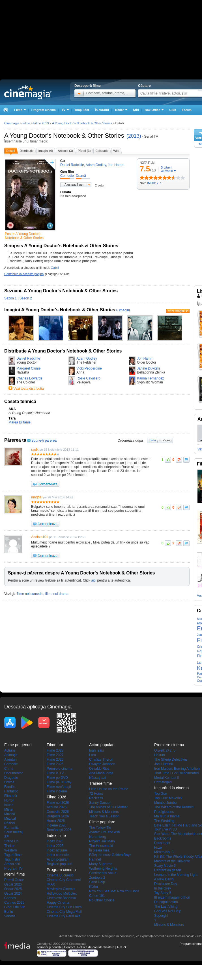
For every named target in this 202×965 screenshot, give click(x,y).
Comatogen (163, 782)
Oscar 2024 (13, 893)
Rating (166, 440)
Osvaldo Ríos (99, 769)
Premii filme (14, 874)
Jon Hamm (145, 358)
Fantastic (11, 791)
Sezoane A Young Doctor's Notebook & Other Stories (61, 290)
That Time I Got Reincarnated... (177, 773)
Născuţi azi (97, 778)
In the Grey (162, 888)
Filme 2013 (41, 123)
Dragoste (11, 778)
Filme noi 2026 (58, 803)
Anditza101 (39, 537)
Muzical (10, 819)
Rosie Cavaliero (88, 378)
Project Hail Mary (102, 841)
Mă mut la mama (166, 816)
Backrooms (162, 838)
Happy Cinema (58, 903)
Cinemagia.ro (27, 92)
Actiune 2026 (56, 807)
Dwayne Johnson (102, 764)
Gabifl (55, 267)
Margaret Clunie (28, 368)
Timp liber (81, 110)
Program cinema (43, 110)
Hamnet (95, 859)
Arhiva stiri (12, 864)
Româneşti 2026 (59, 830)
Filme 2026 (55, 759)
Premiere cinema (59, 769)
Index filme (56, 835)
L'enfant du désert (167, 870)
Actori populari (57, 859)
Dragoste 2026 (58, 816)
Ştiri (136, 110)
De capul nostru (166, 902)
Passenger (162, 843)
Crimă (8, 769)
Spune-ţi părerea (44, 440)
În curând (102, 110)
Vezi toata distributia (28, 389)
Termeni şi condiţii (49, 947)
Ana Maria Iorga (101, 773)
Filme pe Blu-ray (59, 782)
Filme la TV (55, 773)
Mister (9, 809)
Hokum (159, 755)
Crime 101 (97, 896)
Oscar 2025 (13, 889)
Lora (92, 755)
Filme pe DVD (57, 778)
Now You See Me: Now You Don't (114, 891)
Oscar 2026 (13, 884)
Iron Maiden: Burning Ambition (177, 769)
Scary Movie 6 (165, 866)
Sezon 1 (10, 298)
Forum (187, 110)
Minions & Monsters (104, 812)
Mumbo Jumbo (165, 803)
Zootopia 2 (97, 878)
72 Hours (96, 794)
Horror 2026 (56, 821)
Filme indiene (57, 791)
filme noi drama (56, 594)
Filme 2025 (55, 764)
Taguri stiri (12, 859)
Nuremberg (97, 837)
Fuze (158, 847)
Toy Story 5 (162, 893)
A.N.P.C (122, 947)
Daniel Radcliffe (28, 358)
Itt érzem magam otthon (172, 897)
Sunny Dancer (100, 803)
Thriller (9, 846)
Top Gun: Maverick (168, 798)
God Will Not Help (167, 911)
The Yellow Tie (100, 828)
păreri (166, 167)
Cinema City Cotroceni (64, 880)
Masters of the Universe (172, 861)
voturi (167, 171)
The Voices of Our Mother (108, 807)
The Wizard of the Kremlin (174, 807)
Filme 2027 (55, 755)
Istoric (8, 805)
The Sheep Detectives (171, 759)
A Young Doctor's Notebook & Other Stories (64, 135)
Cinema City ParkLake (63, 916)
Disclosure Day (165, 884)
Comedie (11, 764)
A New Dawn (164, 879)
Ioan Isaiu (96, 750)
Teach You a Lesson (104, 816)
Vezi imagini (176, 310)
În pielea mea (99, 850)
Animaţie (11, 755)
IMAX (51, 884)
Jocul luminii (163, 764)
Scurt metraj (13, 832)
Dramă (9, 782)
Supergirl (161, 916)
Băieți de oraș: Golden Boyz (110, 855)
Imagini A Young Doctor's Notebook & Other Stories (59, 309)
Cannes (10, 898)
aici (93, 580)
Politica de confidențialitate (95, 947)
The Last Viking (166, 907)
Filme (26, 123)
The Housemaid (101, 846)
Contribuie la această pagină (24, 274)
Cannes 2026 (14, 903)
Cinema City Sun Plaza (64, 907)
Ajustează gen (74, 184)
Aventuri (10, 759)
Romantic (11, 828)
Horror (9, 800)
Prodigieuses (164, 812)
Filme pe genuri (18, 744)
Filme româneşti (59, 787)
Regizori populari (59, 864)
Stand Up (11, 841)
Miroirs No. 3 (163, 852)
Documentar (13, 773)
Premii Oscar (14, 880)
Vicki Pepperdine (89, 368)
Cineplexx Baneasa (61, 898)
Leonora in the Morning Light (175, 875)
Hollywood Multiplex (62, 893)
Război (9, 823)
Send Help (97, 882)
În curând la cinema (171, 788)
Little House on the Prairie (108, 789)
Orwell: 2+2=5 (164, 750)
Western (10, 850)
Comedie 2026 (58, 812)
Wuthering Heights (103, 868)
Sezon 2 (26, 298)
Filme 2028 (55, 750)
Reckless (96, 798)
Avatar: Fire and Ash (104, 832)
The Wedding (164, 821)
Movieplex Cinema (61, 889)
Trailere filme (100, 783)
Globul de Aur (14, 907)
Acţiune (10, 750)
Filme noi (55, 744)
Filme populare (102, 822)
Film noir (10, 796)
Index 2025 (55, 846)
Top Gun (160, 794)
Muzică (9, 814)
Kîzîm (93, 887)
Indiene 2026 (56, 825)
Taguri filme (13, 855)
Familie (9, 787)
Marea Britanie (19, 422)
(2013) (133, 136)
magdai (36, 497)
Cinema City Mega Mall (64, 912)
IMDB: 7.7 (154, 183)
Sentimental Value (103, 873)
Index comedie (58, 855)
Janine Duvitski (148, 368)
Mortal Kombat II (166, 778)
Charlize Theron (101, 759)
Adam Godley (86, 358)
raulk (34, 450)
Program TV (13, 868)
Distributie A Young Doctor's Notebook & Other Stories (63, 351)
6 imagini (123, 310)
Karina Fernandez (150, 378)
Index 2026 (55, 841)
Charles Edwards (29, 378)
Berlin (8, 912)
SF (6, 837)
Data (152, 440)
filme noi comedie (30, 594)
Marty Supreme (100, 864)
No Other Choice (101, 900)
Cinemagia (11, 123)
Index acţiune (57, 850)
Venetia (10, 916)
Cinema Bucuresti (60, 875)
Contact (69, 947)
